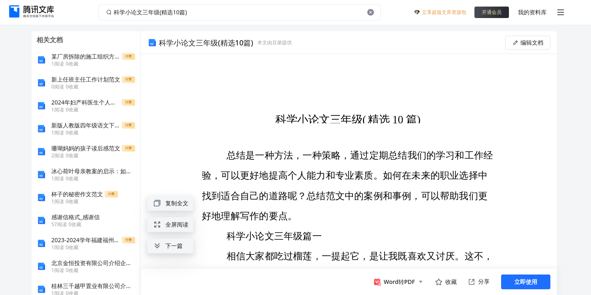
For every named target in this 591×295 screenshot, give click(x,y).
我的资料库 (532, 12)
